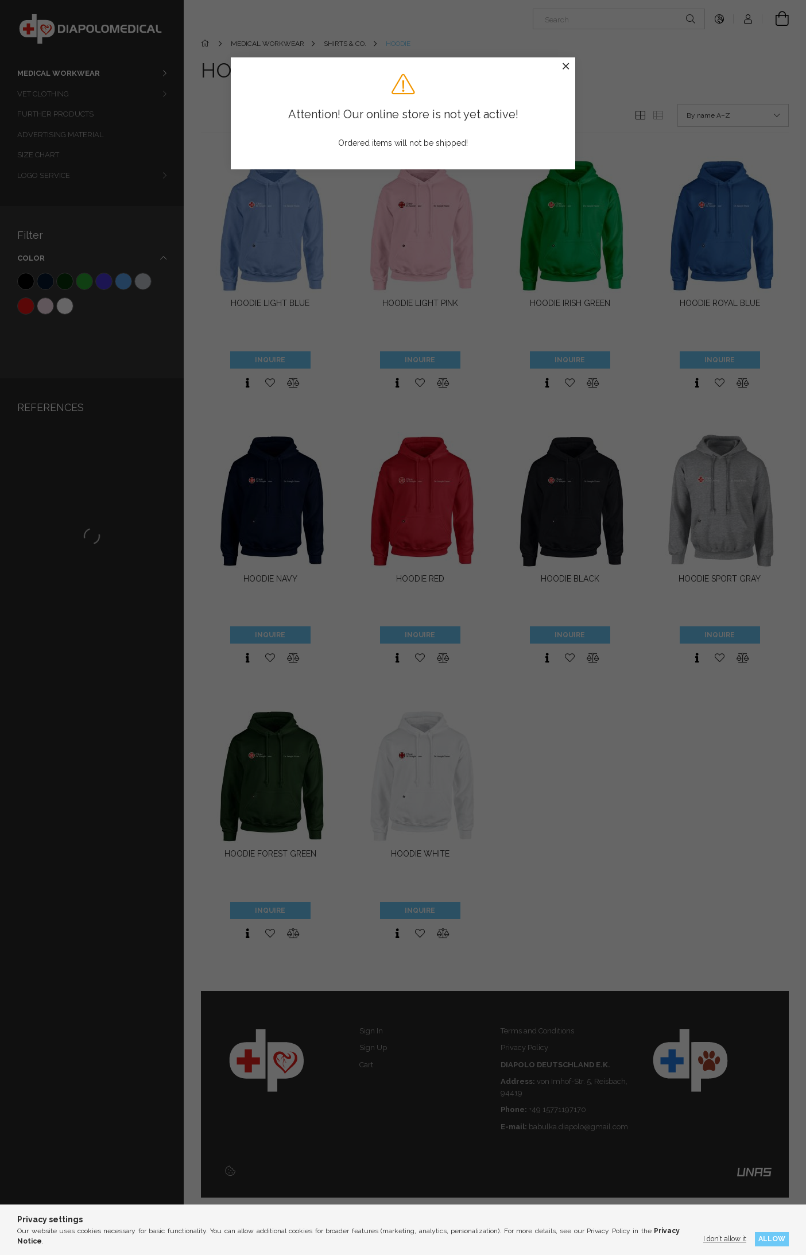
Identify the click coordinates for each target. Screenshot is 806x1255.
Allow (771, 1238)
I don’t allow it (724, 1238)
